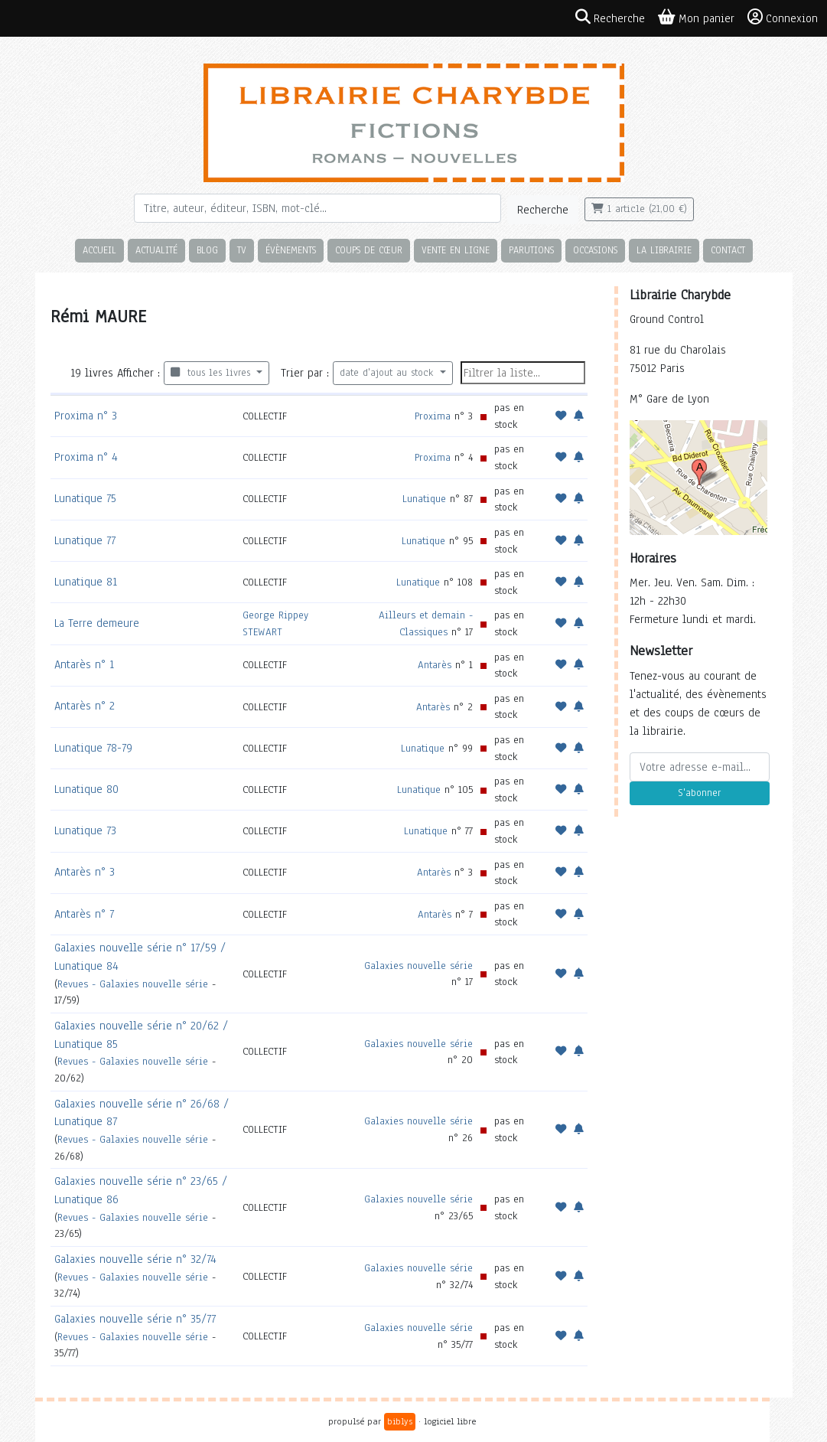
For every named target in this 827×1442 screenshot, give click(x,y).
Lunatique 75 (85, 498)
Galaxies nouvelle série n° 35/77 (135, 1318)
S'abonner (699, 793)
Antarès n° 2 (84, 705)
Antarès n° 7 (84, 914)
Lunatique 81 (85, 581)
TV (241, 249)
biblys (399, 1421)
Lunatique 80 (86, 789)
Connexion (782, 17)
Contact (728, 249)
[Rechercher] (317, 208)
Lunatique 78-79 (93, 747)
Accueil (99, 249)
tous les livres (212, 373)
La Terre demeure (96, 623)
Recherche (542, 209)
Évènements (290, 249)
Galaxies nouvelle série (418, 965)
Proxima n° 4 (86, 457)
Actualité (156, 249)
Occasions (595, 249)
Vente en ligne (456, 249)
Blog (207, 249)
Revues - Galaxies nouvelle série (132, 984)
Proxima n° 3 (85, 415)
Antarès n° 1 (84, 664)
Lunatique (424, 498)
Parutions (531, 249)
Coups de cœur (368, 249)
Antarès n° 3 (84, 871)
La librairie (664, 249)
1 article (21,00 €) (639, 209)
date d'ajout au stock (388, 373)
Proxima (433, 416)
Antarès (434, 664)
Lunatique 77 (85, 540)
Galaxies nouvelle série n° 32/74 (135, 1259)
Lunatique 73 (85, 830)
